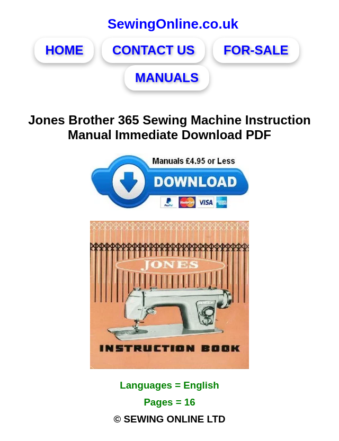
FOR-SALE (256, 50)
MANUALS (167, 77)
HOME (64, 50)
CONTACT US (153, 50)
